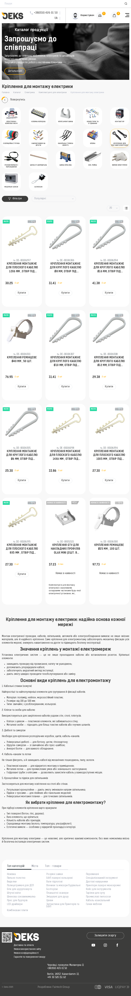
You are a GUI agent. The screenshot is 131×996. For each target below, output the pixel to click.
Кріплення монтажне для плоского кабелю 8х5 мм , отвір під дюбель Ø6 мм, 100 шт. (22, 549)
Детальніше (15, 71)
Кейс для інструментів (98, 889)
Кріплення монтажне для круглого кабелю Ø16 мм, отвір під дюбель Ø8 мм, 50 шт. (109, 268)
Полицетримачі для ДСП (20, 885)
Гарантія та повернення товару (29, 957)
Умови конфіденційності (26, 953)
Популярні (40, 198)
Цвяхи (49, 901)
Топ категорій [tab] (16, 866)
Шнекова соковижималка (21, 897)
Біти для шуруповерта (19, 889)
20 (111, 208)
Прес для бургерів (17, 901)
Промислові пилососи (98, 897)
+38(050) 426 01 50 (57, 968)
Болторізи (52, 889)
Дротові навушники (97, 882)
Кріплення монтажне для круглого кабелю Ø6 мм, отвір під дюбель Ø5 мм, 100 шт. (22, 455)
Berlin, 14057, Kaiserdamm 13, (63, 974)
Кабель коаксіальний (98, 901)
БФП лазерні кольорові (59, 878)
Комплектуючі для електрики (53, 93)
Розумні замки (54, 874)
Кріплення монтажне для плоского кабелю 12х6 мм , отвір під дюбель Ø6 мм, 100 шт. (22, 268)
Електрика (30, 93)
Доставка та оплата (24, 945)
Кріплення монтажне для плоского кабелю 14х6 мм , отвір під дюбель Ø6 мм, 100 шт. (65, 455)
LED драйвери (15, 904)
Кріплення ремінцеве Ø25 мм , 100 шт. (109, 547)
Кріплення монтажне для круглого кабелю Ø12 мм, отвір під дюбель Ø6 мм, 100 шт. (109, 361)
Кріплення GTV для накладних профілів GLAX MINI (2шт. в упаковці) (65, 549)
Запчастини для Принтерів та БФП (62, 905)
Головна (6, 93)
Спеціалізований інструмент (102, 878)
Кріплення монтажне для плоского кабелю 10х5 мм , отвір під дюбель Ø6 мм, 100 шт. (109, 455)
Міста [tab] (35, 866)
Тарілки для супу (95, 893)
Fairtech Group (61, 987)
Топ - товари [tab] (53, 866)
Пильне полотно (16, 878)
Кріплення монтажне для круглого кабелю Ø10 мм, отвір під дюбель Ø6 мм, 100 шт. (66, 361)
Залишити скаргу (105, 935)
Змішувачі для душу (57, 897)
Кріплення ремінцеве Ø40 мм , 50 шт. (22, 359)
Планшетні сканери (57, 893)
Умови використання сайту (27, 949)
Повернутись (13, 100)
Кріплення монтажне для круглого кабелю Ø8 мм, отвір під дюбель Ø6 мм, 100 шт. (66, 268)
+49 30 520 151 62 (56, 977)
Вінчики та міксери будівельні (63, 885)
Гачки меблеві (94, 904)
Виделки (12, 882)
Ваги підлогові (54, 882)
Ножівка (11, 874)
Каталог (17, 93)
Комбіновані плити (17, 910)
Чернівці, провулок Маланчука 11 (65, 965)
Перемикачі (92, 874)
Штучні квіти (14, 893)
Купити (22, 293)
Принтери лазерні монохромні (103, 885)
